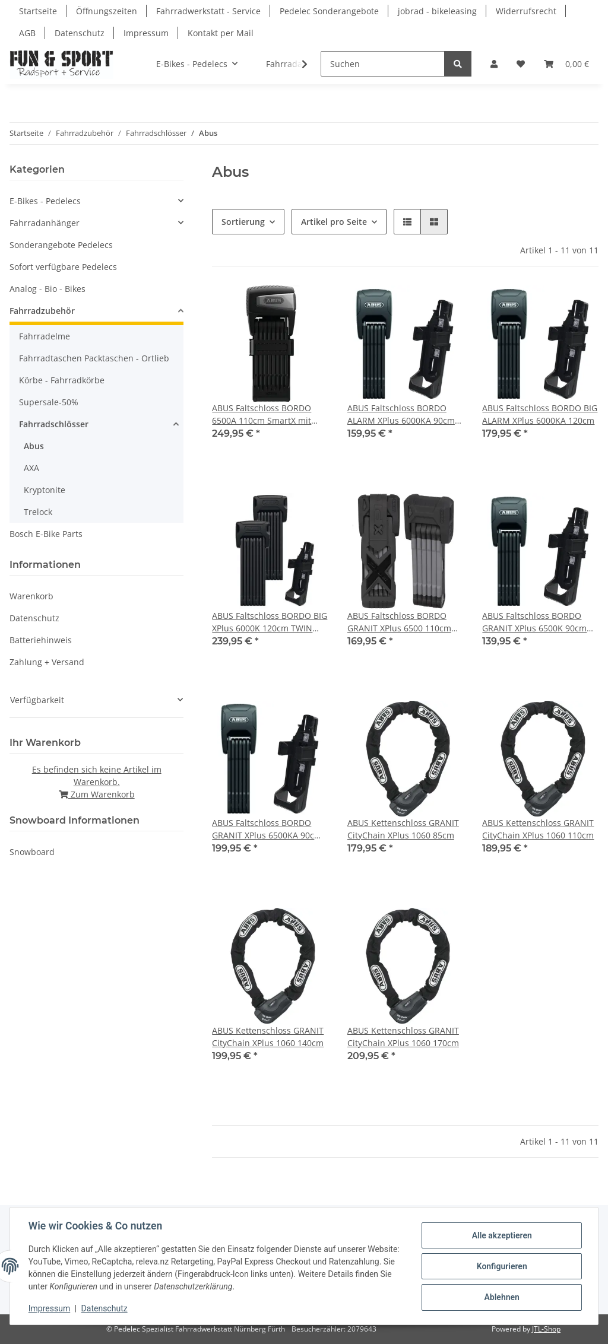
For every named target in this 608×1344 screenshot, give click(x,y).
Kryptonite (44, 489)
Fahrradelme (44, 336)
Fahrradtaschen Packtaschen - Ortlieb (94, 358)
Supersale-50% (48, 402)
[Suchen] (383, 64)
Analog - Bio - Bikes (48, 288)
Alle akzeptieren (501, 1235)
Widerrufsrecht (526, 11)
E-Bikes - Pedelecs (45, 200)
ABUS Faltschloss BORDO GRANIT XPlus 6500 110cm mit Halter (399, 622)
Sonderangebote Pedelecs (61, 244)
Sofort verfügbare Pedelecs (63, 266)
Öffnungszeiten (106, 11)
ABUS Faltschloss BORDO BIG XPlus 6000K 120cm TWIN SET (269, 622)
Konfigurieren (501, 1266)
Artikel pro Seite (334, 221)
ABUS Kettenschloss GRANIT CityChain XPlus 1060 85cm (403, 829)
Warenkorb (31, 596)
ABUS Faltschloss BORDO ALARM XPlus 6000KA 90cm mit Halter (401, 414)
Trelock (38, 511)
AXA (31, 468)
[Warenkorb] (566, 63)
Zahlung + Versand (47, 662)
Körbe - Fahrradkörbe (61, 380)
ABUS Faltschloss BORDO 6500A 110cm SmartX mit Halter (261, 414)
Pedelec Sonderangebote (329, 11)
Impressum (146, 33)
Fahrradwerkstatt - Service (208, 11)
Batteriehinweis (41, 640)
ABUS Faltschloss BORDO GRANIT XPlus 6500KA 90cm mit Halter (267, 829)
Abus (34, 446)
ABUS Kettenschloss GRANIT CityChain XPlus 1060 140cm (268, 1036)
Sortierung (243, 221)
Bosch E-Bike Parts (46, 533)
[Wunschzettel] (520, 63)
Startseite (38, 11)
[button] (494, 63)
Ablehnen (500, 1297)
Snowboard (32, 851)
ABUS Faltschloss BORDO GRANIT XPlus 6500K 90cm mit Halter (534, 622)
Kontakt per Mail (221, 33)
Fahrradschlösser (53, 424)
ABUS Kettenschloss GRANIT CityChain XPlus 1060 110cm (538, 829)
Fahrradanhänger (45, 222)
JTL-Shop (546, 1329)
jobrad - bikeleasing (437, 11)
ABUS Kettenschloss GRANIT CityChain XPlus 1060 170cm (403, 1036)
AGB (27, 33)
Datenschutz (79, 33)
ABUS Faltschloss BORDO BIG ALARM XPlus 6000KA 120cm (539, 414)
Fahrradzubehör (42, 310)
